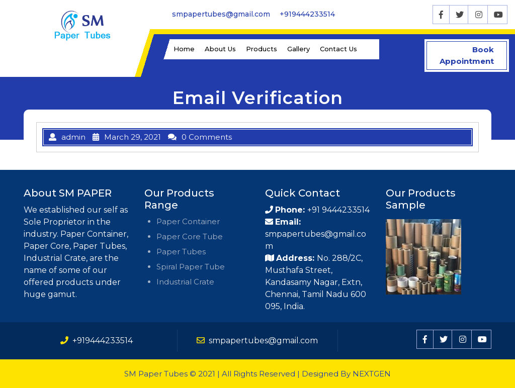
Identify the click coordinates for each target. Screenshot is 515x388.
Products (261, 49)
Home (184, 49)
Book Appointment (474, 55)
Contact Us (338, 49)
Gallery (298, 49)
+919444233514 (307, 14)
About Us (220, 49)
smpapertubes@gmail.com (221, 14)
